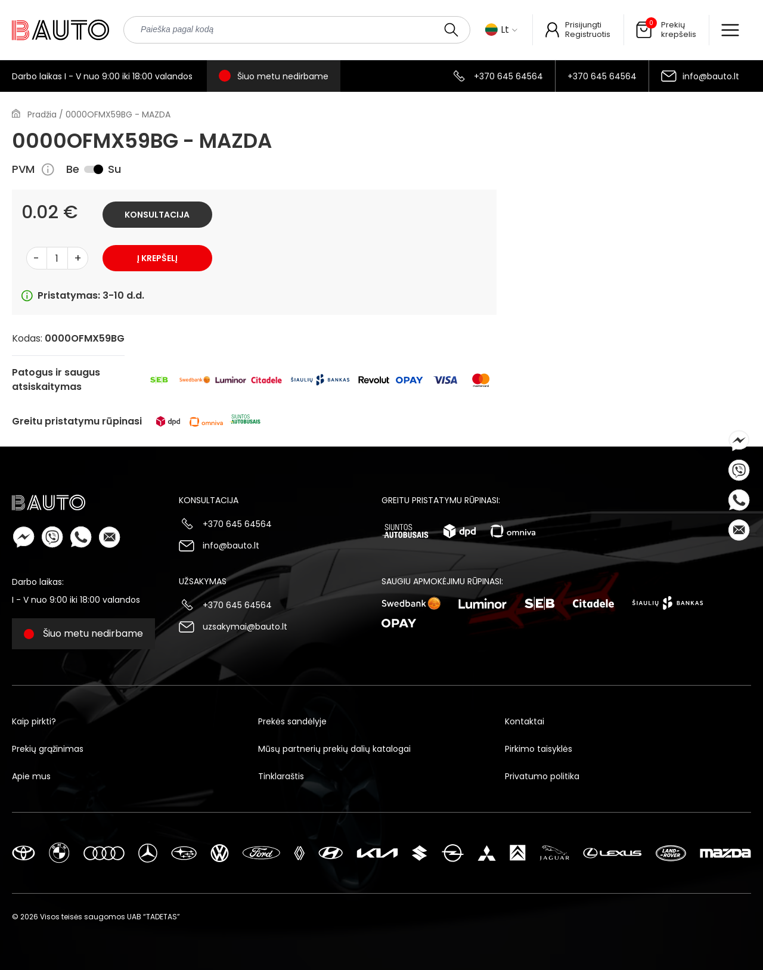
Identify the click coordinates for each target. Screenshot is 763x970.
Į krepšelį (157, 258)
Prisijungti (583, 24)
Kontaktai (524, 721)
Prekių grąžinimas (47, 749)
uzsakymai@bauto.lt (245, 627)
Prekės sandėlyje (292, 721)
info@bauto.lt (711, 76)
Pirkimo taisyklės (538, 749)
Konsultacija (157, 215)
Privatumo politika (542, 776)
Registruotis (587, 34)
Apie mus (31, 776)
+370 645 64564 (508, 76)
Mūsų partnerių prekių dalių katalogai (334, 749)
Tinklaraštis (281, 776)
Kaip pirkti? (34, 721)
